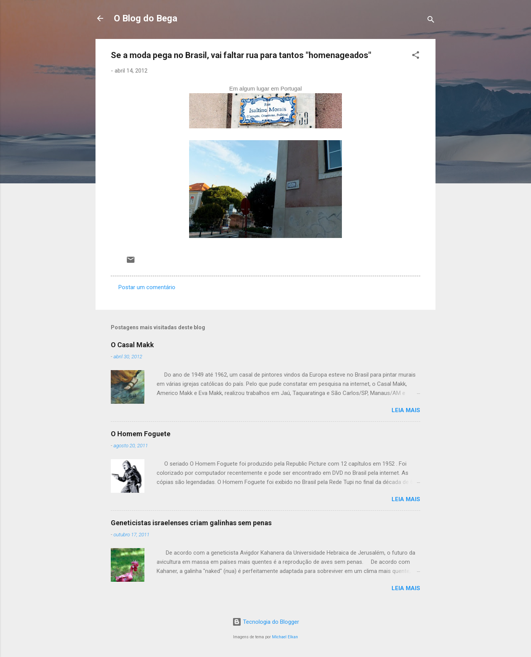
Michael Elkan (285, 636)
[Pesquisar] (430, 20)
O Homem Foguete (140, 434)
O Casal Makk (132, 345)
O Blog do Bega (145, 18)
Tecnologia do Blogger (265, 621)
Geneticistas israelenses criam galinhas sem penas (191, 523)
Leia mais (406, 410)
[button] (415, 56)
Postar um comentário (146, 287)
